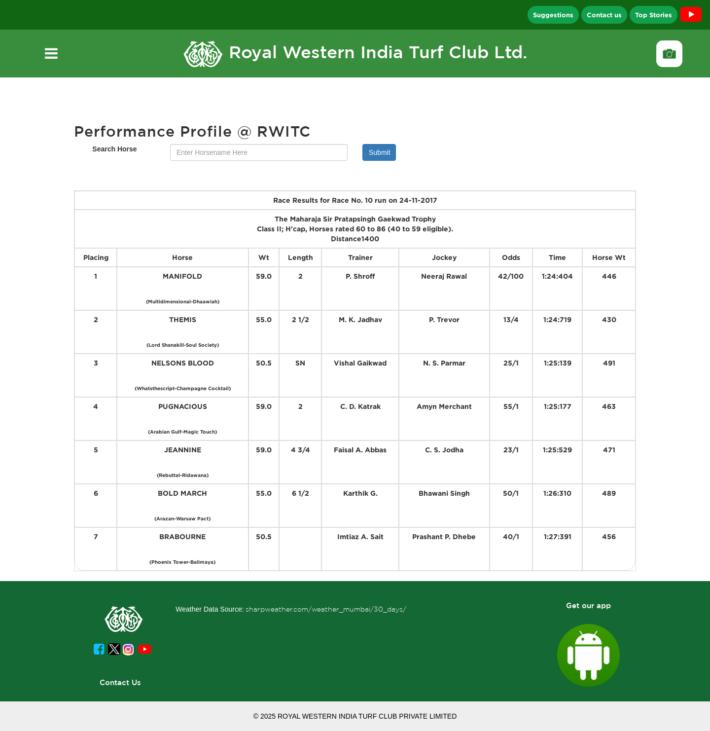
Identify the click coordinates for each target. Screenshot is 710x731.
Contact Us (120, 682)
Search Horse (114, 149)
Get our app (588, 605)
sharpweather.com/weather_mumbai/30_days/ (326, 609)
